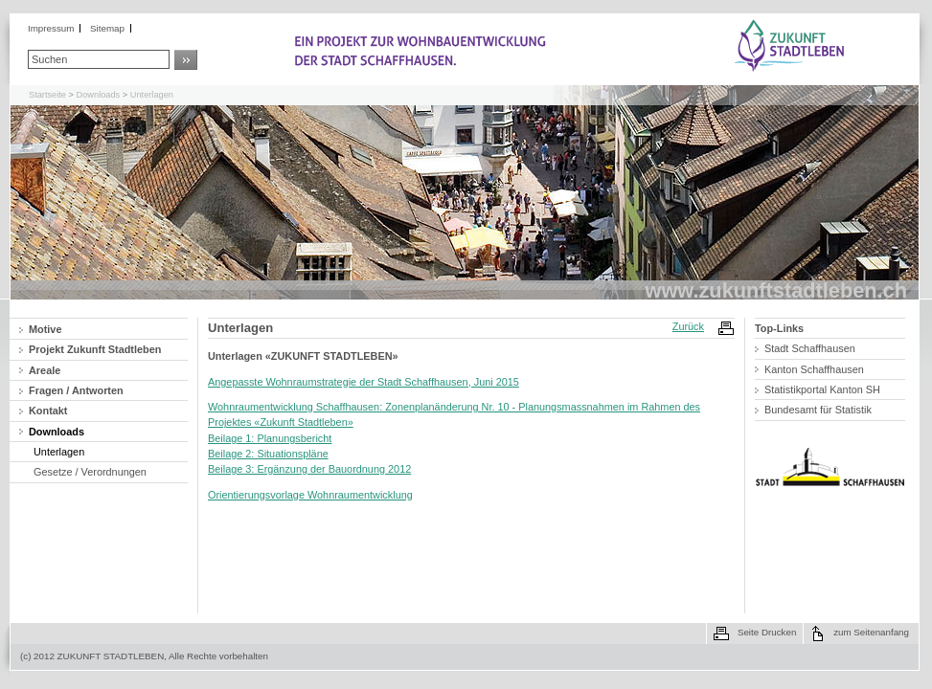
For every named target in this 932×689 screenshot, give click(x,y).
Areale (44, 370)
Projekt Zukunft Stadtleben (95, 349)
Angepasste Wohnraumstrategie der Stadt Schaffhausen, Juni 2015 (363, 382)
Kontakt (48, 410)
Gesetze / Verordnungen (90, 472)
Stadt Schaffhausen (809, 348)
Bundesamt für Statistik (818, 409)
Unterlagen (151, 95)
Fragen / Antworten (76, 390)
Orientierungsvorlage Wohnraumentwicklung (310, 494)
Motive (45, 329)
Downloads (99, 95)
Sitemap (107, 28)
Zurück (688, 326)
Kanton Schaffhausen (814, 369)
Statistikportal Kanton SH (822, 389)
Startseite (47, 95)
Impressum (51, 28)
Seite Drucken (767, 632)
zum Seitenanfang (871, 632)
